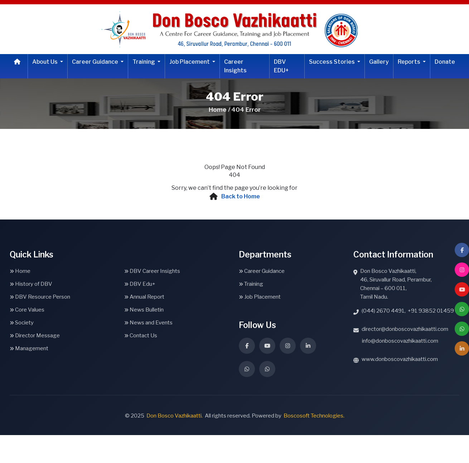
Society (22, 322)
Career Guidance (95, 61)
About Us (45, 61)
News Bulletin (144, 310)
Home (20, 271)
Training (144, 61)
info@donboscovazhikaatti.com (400, 341)
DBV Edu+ (139, 284)
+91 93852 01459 (431, 311)
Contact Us (140, 335)
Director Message (35, 335)
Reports (409, 61)
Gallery (379, 61)
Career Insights (235, 66)
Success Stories (332, 61)
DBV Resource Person (40, 297)
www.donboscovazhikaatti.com (400, 359)
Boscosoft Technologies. (314, 416)
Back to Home (240, 196)
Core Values (27, 310)
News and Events (148, 322)
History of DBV (31, 284)
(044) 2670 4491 (383, 311)
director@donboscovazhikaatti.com (405, 329)
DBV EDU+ (281, 66)
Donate (445, 61)
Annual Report (144, 297)
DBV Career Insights (152, 271)
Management (29, 348)
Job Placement (190, 61)
